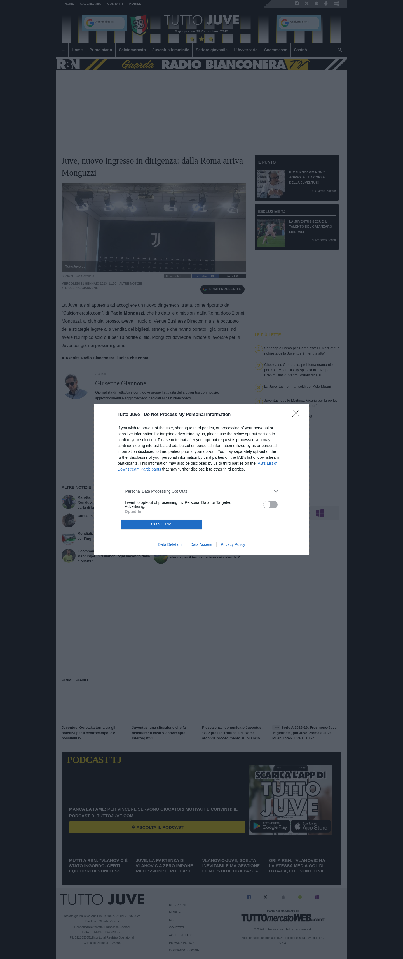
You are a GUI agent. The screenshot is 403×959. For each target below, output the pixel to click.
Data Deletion (170, 544)
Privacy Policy (233, 544)
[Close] (297, 415)
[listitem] (201, 491)
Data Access (201, 544)
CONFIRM (161, 524)
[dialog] (201, 479)
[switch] (270, 504)
